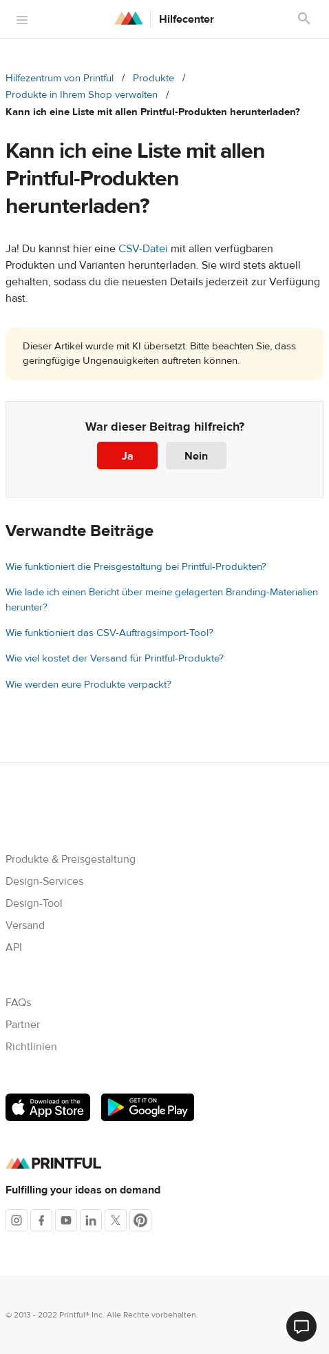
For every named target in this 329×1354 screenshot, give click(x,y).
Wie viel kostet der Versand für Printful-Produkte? (115, 658)
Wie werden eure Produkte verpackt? (88, 684)
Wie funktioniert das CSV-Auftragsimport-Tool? (109, 632)
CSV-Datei (143, 249)
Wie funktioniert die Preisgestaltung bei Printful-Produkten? (136, 566)
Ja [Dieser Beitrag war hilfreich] (128, 456)
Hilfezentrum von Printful (60, 78)
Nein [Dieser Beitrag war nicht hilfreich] (196, 456)
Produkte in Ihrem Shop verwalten (82, 94)
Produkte (153, 78)
